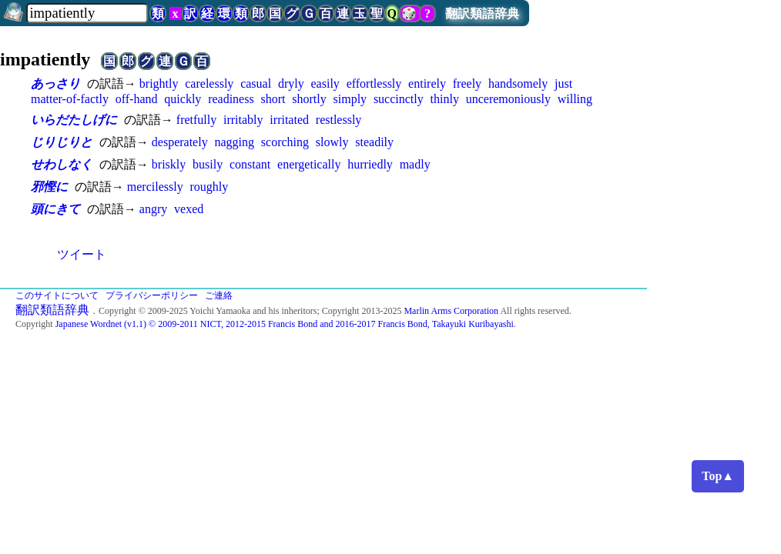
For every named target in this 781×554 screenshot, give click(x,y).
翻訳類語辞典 (482, 13)
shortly (309, 98)
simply (350, 98)
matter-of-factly (70, 98)
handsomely (518, 83)
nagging (234, 142)
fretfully (196, 119)
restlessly (339, 119)
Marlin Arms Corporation (451, 310)
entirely (427, 83)
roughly (208, 186)
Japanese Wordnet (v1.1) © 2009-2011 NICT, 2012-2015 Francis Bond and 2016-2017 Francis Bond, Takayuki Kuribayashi (284, 324)
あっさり (55, 83)
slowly (332, 142)
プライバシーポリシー (152, 295)
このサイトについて (57, 295)
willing (575, 98)
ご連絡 (219, 295)
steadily (374, 142)
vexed (188, 208)
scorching (285, 142)
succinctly (399, 98)
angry (153, 208)
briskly (169, 164)
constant (250, 164)
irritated (289, 119)
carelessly (209, 83)
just (563, 83)
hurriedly (370, 164)
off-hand (137, 98)
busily (208, 164)
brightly (159, 83)
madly (415, 164)
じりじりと (61, 142)
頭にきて (55, 208)
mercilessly (155, 186)
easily (325, 83)
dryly (291, 83)
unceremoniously (508, 98)
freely (467, 83)
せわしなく (61, 164)
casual (255, 83)
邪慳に (49, 186)
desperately (180, 142)
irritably (243, 119)
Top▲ (718, 475)
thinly (445, 98)
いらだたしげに (74, 119)
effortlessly (374, 83)
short (272, 98)
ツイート (81, 254)
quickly (182, 98)
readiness (231, 98)
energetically (308, 164)
